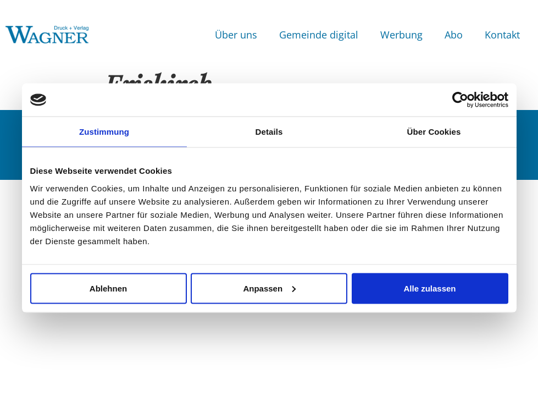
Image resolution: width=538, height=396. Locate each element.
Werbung (401, 34)
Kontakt (502, 34)
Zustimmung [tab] (104, 131)
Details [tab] (269, 131)
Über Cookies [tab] (434, 131)
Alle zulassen (429, 288)
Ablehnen (108, 288)
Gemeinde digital (318, 34)
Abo (454, 34)
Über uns (236, 34)
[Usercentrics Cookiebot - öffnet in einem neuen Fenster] (460, 100)
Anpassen (269, 288)
